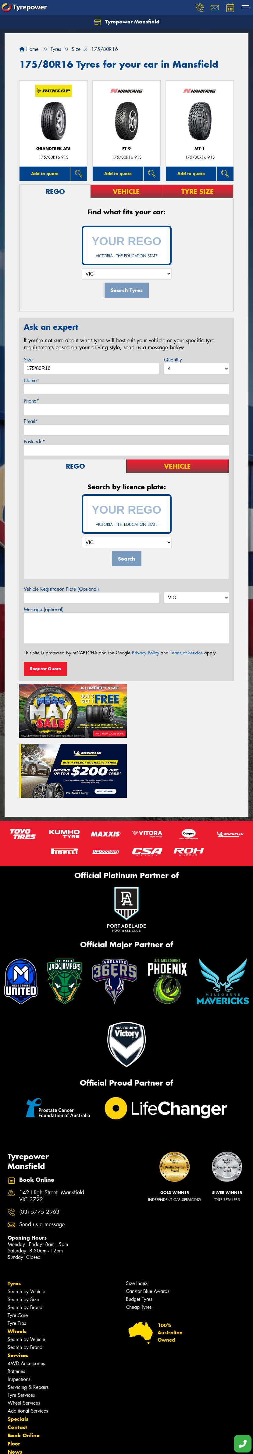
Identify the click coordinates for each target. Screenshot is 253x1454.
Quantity (173, 360)
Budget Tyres (139, 1237)
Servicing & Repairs (28, 1325)
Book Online (24, 1374)
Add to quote (45, 173)
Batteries (16, 1310)
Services (18, 1293)
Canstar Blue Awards (147, 1230)
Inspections (19, 1318)
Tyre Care (18, 1254)
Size (28, 360)
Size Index (137, 1222)
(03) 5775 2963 (39, 1150)
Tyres (14, 1222)
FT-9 (126, 148)
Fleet (14, 1382)
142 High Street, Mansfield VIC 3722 (51, 1135)
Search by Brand (25, 1246)
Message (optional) (44, 609)
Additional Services (28, 1349)
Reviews (18, 1415)
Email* (31, 421)
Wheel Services (24, 1341)
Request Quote (45, 668)
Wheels (17, 1269)
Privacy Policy (145, 653)
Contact (17, 1365)
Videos (16, 1406)
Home (28, 49)
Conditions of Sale (81, 1443)
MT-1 (199, 148)
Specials (18, 1357)
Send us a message (42, 1163)
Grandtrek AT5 (53, 148)
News (15, 1390)
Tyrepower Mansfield (126, 22)
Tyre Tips (17, 1262)
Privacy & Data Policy (43, 1443)
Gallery (17, 1398)
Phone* (31, 401)
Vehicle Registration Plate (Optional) (61, 589)
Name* (31, 380)
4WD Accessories (26, 1302)
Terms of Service (186, 653)
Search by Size (23, 1238)
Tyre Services (21, 1333)
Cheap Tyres (138, 1245)
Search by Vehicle (26, 1230)
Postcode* (34, 441)
